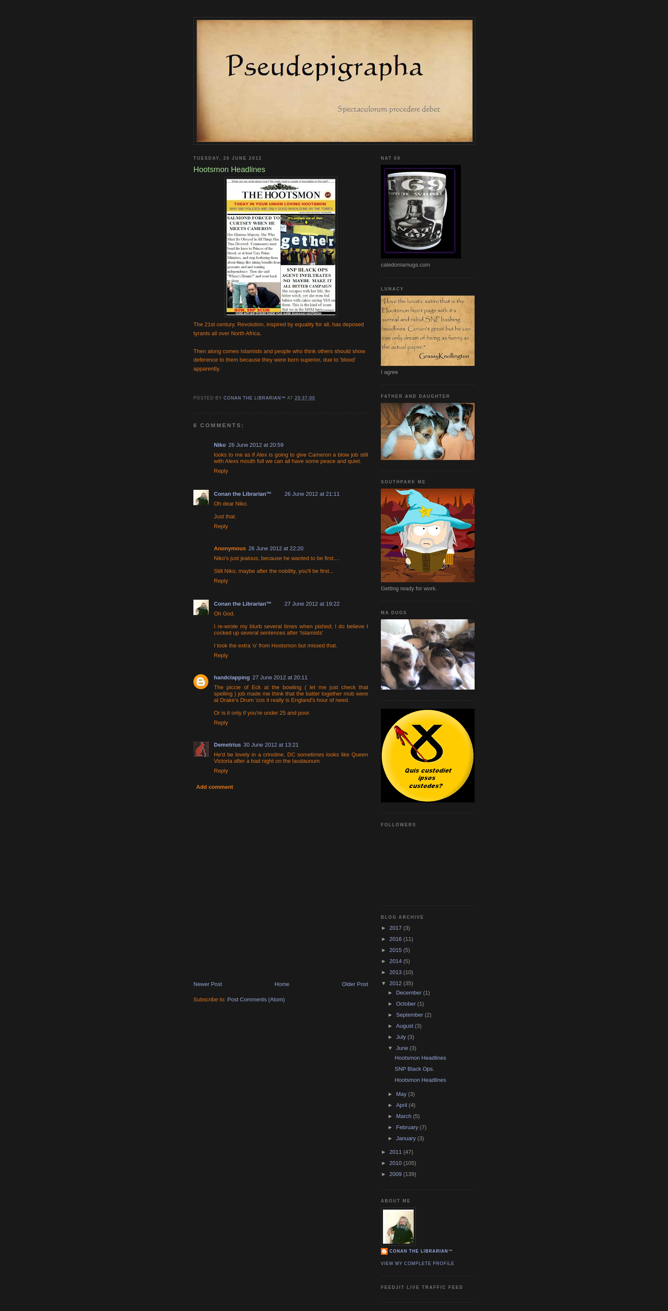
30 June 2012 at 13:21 (271, 745)
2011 (396, 1152)
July (402, 1037)
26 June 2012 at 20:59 (255, 445)
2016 (396, 939)
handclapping (232, 677)
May (402, 1094)
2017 (396, 928)
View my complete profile (418, 1263)
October (407, 1003)
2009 (396, 1174)
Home (282, 984)
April (402, 1105)
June (403, 1048)
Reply (221, 471)
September (410, 1015)
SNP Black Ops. (414, 1069)
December (409, 992)
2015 (396, 950)
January (407, 1138)
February (408, 1127)
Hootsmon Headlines (420, 1058)
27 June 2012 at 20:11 (280, 677)
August (405, 1026)
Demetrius (227, 745)
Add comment (214, 787)
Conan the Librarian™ (243, 494)
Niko (220, 445)
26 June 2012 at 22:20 (275, 548)
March (404, 1116)
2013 (396, 972)
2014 (396, 961)
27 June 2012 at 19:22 (312, 604)
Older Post (355, 984)
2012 (396, 983)
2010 (396, 1163)
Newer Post (207, 984)
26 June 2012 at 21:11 (312, 494)
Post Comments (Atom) (256, 999)
